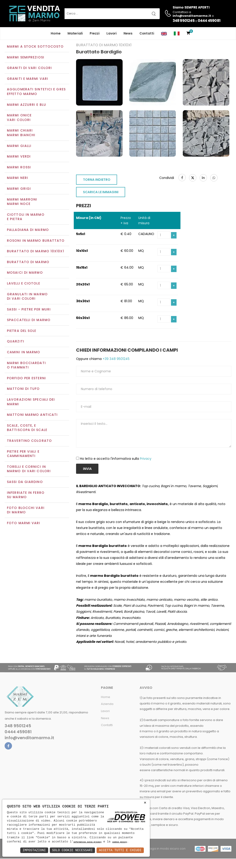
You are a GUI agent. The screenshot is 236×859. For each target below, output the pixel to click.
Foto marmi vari (23, 523)
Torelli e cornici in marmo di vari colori (29, 469)
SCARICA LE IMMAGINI (100, 192)
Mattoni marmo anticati (32, 415)
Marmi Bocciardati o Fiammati (26, 365)
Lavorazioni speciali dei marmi (31, 402)
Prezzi (95, 33)
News (128, 33)
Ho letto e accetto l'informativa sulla (115, 459)
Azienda (107, 704)
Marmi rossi (19, 167)
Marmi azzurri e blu (26, 105)
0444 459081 (209, 20)
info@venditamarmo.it (29, 738)
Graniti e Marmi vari (27, 79)
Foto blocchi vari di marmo (25, 510)
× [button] (145, 803)
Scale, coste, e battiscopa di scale (27, 428)
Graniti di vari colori (29, 68)
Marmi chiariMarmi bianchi (21, 133)
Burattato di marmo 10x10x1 (35, 251)
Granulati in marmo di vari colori (27, 297)
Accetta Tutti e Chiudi (120, 850)
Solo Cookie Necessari (72, 850)
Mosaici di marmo (25, 273)
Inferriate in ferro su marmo (25, 495)
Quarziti (15, 342)
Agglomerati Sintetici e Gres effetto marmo (36, 92)
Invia (87, 469)
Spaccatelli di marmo (28, 320)
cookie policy (119, 842)
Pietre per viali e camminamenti (23, 454)
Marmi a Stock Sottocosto (35, 47)
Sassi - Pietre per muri (29, 309)
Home (56, 33)
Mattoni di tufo (23, 389)
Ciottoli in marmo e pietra (25, 217)
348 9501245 (184, 20)
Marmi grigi (19, 189)
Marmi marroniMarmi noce (22, 202)
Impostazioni (34, 850)
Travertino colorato (29, 441)
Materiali (75, 33)
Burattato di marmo (28, 262)
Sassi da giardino (25, 482)
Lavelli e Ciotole (23, 284)
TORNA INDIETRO (96, 180)
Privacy (145, 459)
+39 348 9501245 (116, 359)
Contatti (146, 33)
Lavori (111, 33)
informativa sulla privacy (88, 842)
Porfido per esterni (26, 378)
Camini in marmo (23, 352)
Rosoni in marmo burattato (36, 241)
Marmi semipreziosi (25, 57)
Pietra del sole (21, 331)
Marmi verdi (19, 157)
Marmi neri (17, 178)
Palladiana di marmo (28, 230)
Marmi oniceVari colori (19, 118)
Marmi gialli (19, 146)
